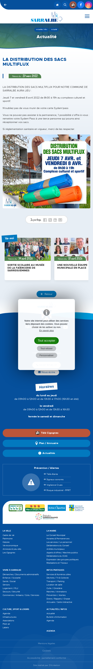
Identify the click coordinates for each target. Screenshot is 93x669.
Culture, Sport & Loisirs (16, 609)
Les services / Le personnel (59, 542)
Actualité (50, 613)
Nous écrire (46, 372)
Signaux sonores (55, 479)
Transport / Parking (55, 581)
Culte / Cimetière (54, 588)
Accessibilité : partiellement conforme (46, 658)
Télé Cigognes (46, 433)
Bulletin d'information (56, 617)
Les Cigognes (9, 552)
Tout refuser (46, 348)
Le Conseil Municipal (55, 535)
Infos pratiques (55, 570)
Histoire (6, 542)
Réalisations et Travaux (57, 563)
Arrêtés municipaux (55, 549)
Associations (8, 620)
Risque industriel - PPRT (58, 490)
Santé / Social (9, 581)
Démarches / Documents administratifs (21, 574)
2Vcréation (54, 665)
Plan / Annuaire (46, 443)
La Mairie (51, 531)
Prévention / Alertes (55, 595)
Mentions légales (46, 643)
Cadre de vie (8, 535)
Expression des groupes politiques (62, 559)
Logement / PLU (10, 588)
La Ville (7, 531)
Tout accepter (46, 340)
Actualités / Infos (56, 609)
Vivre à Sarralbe (12, 570)
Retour (46, 294)
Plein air (6, 624)
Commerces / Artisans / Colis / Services (21, 595)
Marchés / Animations (56, 591)
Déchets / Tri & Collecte (57, 578)
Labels (6, 627)
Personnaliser (46, 355)
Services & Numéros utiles (58, 574)
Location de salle (54, 584)
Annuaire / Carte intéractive (59, 602)
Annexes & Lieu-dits (12, 549)
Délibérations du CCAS (56, 556)
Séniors (6, 584)
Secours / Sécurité (11, 591)
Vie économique (10, 545)
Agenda (6, 613)
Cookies (46, 650)
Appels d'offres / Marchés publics (62, 552)
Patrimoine (8, 538)
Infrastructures (9, 617)
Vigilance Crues (54, 485)
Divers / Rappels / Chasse (58, 598)
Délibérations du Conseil (57, 545)
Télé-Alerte (52, 474)
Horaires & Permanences (57, 538)
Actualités (46, 453)
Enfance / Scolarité (12, 578)
